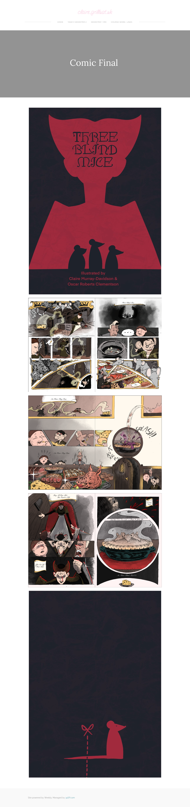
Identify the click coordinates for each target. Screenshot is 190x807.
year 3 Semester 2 (77, 22)
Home (60, 22)
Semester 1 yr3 (98, 22)
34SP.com (70, 797)
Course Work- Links (121, 22)
